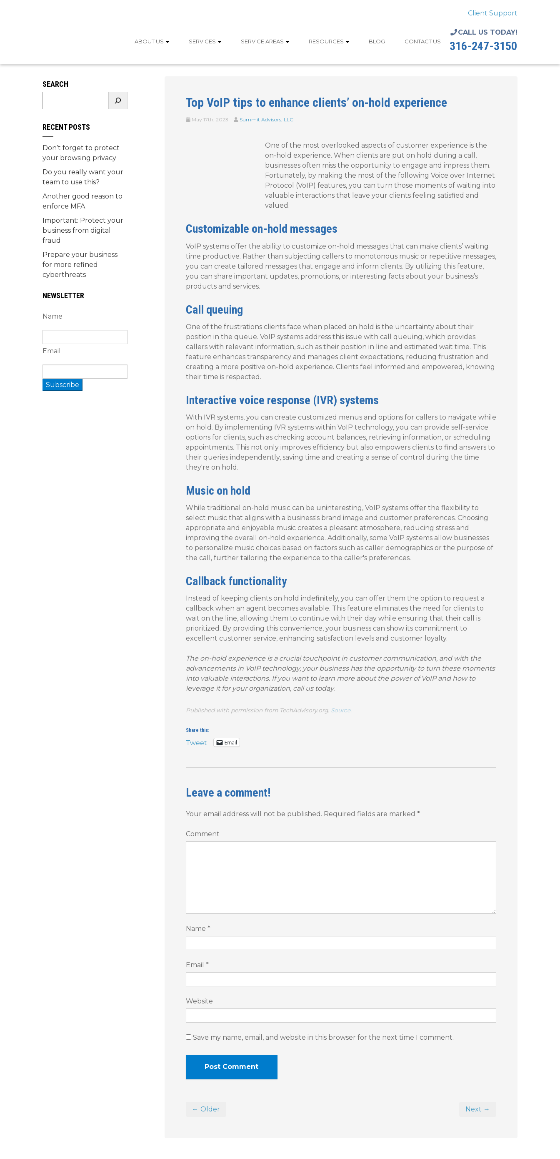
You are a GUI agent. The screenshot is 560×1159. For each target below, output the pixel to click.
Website (199, 1001)
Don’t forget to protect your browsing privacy (81, 153)
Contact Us (423, 41)
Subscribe (62, 385)
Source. (341, 710)
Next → (477, 1109)
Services (205, 41)
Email (197, 965)
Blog (377, 41)
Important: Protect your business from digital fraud (82, 230)
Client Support (493, 13)
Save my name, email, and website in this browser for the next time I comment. (323, 1037)
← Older (206, 1109)
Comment (203, 834)
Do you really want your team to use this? (82, 177)
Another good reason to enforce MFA (82, 201)
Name (198, 929)
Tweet (196, 742)
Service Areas (265, 41)
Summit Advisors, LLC (266, 119)
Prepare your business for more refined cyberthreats (80, 265)
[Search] (118, 100)
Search (55, 84)
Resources (329, 41)
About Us (152, 41)
